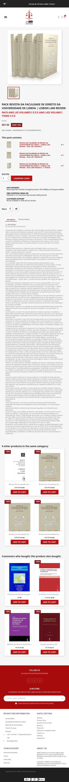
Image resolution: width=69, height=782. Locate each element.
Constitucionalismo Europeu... (19, 594)
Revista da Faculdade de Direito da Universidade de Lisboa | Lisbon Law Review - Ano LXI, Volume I (35, 144)
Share (10, 208)
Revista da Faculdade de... (19, 484)
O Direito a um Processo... (49, 594)
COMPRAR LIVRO (22, 178)
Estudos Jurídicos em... (49, 644)
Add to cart (19, 492)
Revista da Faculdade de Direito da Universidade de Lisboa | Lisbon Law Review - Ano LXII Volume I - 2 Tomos (35, 165)
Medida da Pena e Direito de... (19, 644)
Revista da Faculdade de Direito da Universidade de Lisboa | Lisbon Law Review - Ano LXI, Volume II (35, 155)
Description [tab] (11, 219)
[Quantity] (5, 178)
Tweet (16, 208)
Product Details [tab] (24, 219)
